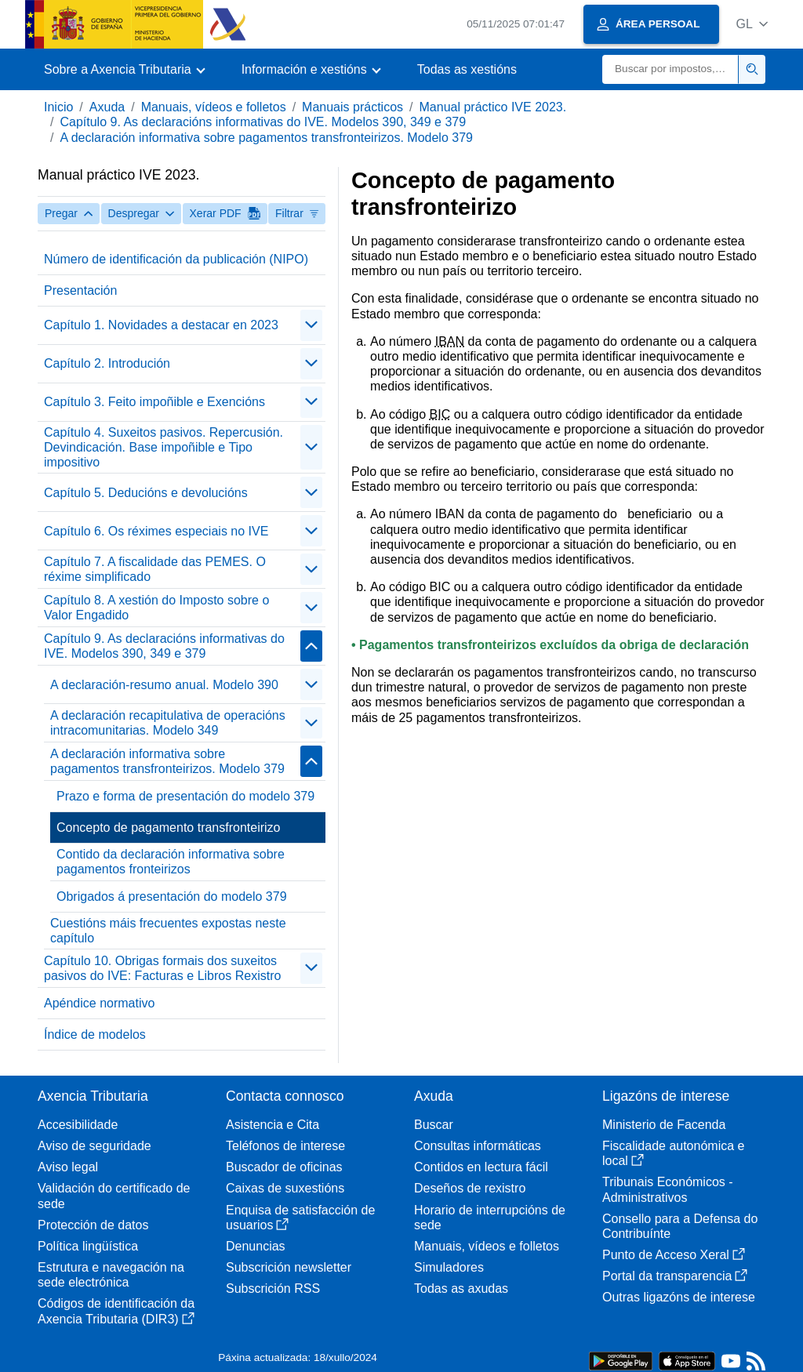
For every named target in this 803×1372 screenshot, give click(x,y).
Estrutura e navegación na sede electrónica (111, 1275)
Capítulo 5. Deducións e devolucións (146, 492)
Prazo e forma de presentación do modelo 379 (185, 796)
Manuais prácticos (352, 107)
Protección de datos (93, 1225)
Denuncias (255, 1246)
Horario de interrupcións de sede (489, 1217)
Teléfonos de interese (285, 1145)
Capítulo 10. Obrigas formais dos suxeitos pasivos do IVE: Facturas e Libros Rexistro (162, 968)
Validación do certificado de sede (114, 1195)
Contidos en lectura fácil (481, 1167)
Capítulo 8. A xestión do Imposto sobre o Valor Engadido (156, 607)
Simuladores (449, 1267)
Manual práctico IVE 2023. (493, 107)
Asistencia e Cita (272, 1124)
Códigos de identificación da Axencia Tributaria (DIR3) (116, 1311)
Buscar (433, 1124)
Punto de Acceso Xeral (673, 1254)
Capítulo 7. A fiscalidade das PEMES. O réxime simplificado (155, 569)
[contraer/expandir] (311, 325)
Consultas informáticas (477, 1145)
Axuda (107, 107)
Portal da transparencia (674, 1276)
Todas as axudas (461, 1288)
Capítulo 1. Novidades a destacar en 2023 (161, 325)
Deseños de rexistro (469, 1188)
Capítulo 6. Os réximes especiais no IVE (156, 531)
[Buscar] (670, 69)
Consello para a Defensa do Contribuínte (680, 1226)
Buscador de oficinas (284, 1167)
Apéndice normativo (99, 1003)
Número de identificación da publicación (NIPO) (176, 259)
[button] (751, 24)
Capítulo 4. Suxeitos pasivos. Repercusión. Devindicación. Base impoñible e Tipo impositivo (163, 447)
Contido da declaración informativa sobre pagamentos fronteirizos (170, 862)
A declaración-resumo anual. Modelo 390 (164, 684)
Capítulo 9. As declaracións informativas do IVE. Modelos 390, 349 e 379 (263, 122)
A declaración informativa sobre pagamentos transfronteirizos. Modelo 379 (266, 137)
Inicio (58, 107)
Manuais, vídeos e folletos (213, 107)
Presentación (80, 290)
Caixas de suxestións (285, 1188)
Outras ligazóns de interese (678, 1297)
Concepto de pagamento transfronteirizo (168, 827)
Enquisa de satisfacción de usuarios (300, 1217)
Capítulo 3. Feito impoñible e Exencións (154, 401)
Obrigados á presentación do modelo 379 (171, 896)
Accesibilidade (78, 1124)
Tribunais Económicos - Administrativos (667, 1189)
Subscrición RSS (273, 1288)
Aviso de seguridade (94, 1145)
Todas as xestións (467, 69)
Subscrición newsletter (288, 1267)
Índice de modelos (95, 1034)
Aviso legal (68, 1167)
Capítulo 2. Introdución (107, 363)
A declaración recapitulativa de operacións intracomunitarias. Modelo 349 (167, 723)
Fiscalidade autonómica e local (673, 1153)
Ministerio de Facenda (663, 1124)
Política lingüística (88, 1246)
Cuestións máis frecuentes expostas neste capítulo (168, 930)
